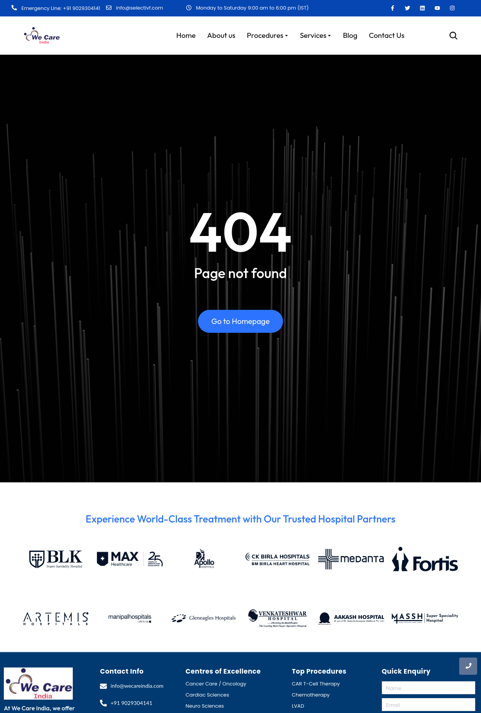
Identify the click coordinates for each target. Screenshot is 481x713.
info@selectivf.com (139, 7)
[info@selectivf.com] (108, 8)
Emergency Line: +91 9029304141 (60, 8)
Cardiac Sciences (207, 694)
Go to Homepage (240, 321)
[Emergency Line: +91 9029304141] (14, 8)
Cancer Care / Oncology (216, 683)
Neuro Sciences (205, 706)
